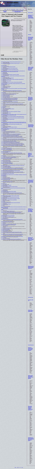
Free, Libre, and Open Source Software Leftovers (7, 108)
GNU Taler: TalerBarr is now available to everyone (7, 216)
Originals (17, 9)
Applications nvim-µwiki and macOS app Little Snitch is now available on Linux (11, 124)
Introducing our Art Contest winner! (5, 160)
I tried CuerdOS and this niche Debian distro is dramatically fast (9, 101)
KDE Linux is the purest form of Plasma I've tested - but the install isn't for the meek (12, 171)
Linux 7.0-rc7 (3, 205)
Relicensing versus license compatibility (6, 158)
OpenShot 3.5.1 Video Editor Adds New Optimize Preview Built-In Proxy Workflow (30, 210)
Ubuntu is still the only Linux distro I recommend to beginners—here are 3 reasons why (12, 143)
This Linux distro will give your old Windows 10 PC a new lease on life (10, 142)
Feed (23, 9)
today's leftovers (3, 107)
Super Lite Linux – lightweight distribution (6, 149)
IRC (9, 9)
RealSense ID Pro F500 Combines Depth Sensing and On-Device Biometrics (30, 377)
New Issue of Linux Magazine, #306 (6, 151)
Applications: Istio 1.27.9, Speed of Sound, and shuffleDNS (9, 199)
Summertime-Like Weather (4, 230)
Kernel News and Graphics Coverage (6, 80)
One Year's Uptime (5, 11)
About (8, 9)
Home (5, 9)
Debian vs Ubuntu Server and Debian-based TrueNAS (8, 66)
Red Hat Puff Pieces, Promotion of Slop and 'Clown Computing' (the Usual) (11, 61)
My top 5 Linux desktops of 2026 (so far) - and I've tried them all (9, 98)
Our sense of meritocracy (4, 225)
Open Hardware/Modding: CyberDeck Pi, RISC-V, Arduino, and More (10, 195)
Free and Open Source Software (5, 95)
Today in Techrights (3, 176)
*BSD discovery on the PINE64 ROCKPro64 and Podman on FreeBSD (10, 198)
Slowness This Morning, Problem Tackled (6, 221)
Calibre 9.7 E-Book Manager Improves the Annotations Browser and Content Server (30, 68)
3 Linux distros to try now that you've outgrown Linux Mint (8, 224)
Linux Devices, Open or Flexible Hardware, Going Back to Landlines (10, 74)
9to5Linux (29, 34)
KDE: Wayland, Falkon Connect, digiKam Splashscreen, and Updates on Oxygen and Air (12, 165)
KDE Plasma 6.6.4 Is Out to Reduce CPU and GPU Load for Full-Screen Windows (12, 234)
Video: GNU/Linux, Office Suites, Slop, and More (7, 173)
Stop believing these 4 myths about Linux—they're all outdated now (10, 135)
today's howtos (3, 85)
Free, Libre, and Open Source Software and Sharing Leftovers (9, 186)
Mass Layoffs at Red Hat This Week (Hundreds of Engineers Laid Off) (10, 63)
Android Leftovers (3, 92)
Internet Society (30, 12)
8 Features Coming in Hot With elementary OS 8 (17, 11)
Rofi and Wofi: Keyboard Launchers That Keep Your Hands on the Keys (10, 170)
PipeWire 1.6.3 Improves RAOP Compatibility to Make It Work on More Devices (30, 98)
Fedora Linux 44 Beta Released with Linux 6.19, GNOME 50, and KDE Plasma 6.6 (12, 168)
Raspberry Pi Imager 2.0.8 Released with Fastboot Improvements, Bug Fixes (11, 212)
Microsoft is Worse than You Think (5, 179)
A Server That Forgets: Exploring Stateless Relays (30, 311)
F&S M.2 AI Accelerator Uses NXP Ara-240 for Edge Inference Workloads (30, 349)
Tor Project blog (30, 297)
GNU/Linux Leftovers (4, 65)
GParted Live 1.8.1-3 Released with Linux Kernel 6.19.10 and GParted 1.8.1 (31, 267)
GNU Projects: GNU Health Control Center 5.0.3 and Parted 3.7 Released (11, 111)
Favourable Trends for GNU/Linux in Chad (6, 181)
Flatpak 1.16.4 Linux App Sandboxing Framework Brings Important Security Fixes (31, 181)
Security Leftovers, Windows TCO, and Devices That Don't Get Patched (10, 202)
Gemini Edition (13, 9)
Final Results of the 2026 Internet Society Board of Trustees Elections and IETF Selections (31, 16)
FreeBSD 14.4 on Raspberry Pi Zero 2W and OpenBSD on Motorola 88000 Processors (12, 116)
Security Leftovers (3, 120)
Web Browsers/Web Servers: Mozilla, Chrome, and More (8, 191)
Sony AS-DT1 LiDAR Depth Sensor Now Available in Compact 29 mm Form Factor (30, 408)
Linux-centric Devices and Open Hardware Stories (7, 119)
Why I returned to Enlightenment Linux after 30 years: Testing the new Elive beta (11, 136)
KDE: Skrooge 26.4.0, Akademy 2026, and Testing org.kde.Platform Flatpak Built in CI (12, 79)
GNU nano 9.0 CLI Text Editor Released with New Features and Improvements (31, 125)
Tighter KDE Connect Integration (5, 96)
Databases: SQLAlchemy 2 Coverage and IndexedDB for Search (9, 69)
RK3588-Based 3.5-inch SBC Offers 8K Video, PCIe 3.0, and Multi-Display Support (31, 439)
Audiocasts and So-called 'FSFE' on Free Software (7, 215)
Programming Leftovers (4, 110)
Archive (20, 9)
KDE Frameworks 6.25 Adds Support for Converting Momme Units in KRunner (30, 38)
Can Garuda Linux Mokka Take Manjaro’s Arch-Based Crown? (9, 99)
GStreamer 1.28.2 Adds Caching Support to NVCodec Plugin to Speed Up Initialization (31, 239)
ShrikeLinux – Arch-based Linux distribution (7, 163)
